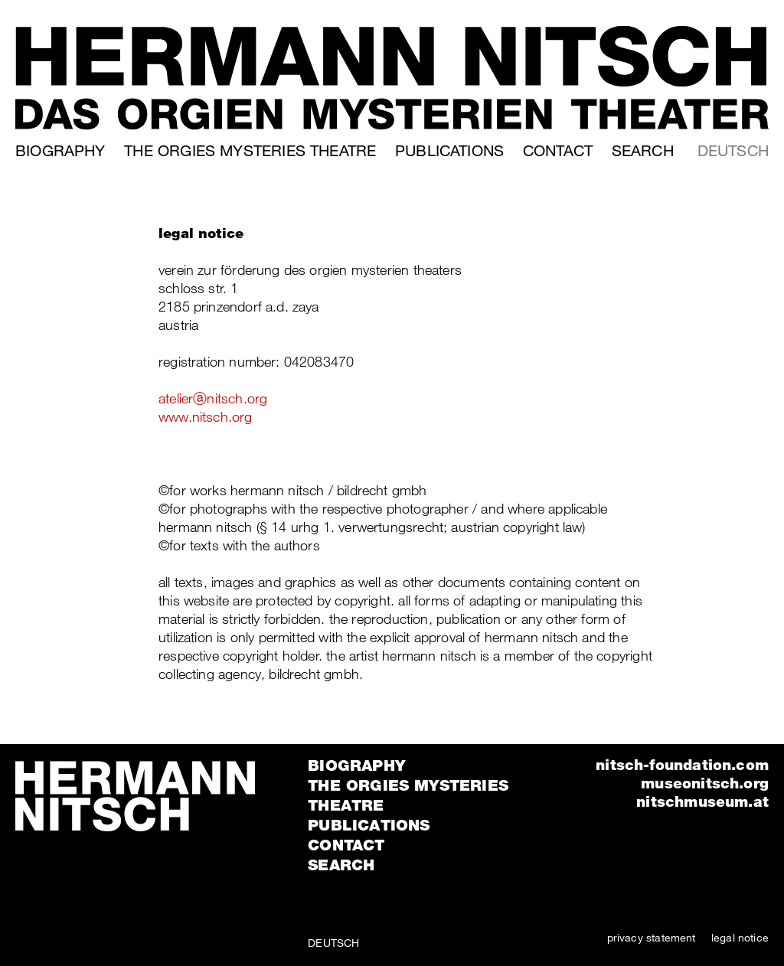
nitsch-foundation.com (682, 764)
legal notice (740, 937)
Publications (449, 150)
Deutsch (733, 150)
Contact (558, 150)
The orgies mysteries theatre (250, 150)
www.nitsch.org (205, 416)
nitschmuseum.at (702, 801)
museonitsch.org (705, 782)
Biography (60, 150)
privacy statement (651, 937)
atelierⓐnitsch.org (212, 398)
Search (643, 150)
